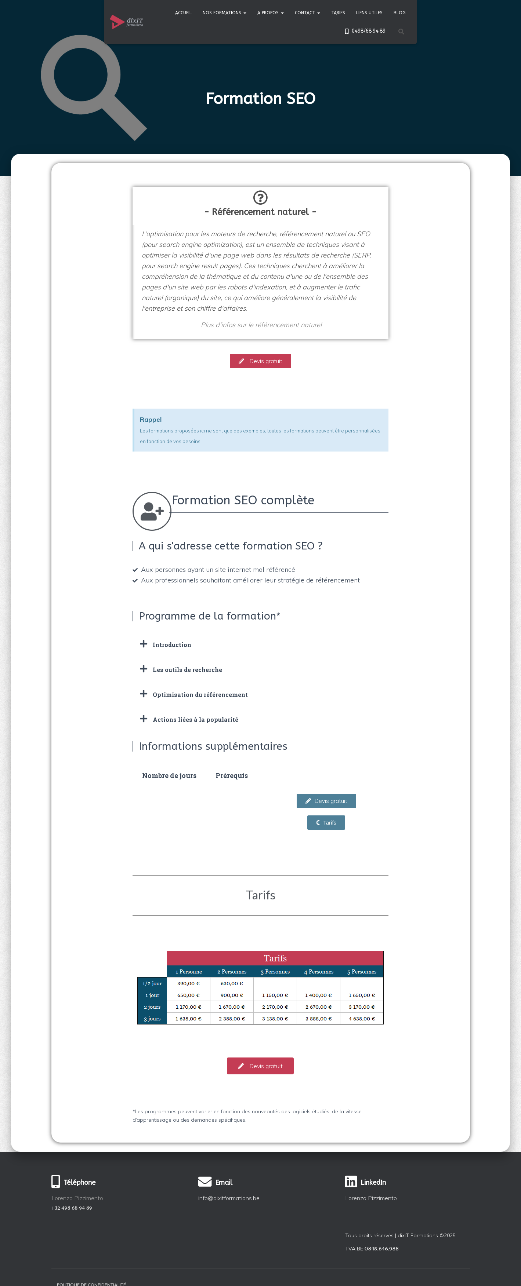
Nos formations (224, 12)
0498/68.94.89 (364, 31)
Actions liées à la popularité (195, 719)
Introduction (172, 645)
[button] (260, 361)
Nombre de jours (169, 775)
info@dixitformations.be (229, 1198)
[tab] (260, 644)
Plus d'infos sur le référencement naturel (261, 325)
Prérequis (232, 775)
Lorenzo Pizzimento (371, 1198)
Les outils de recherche (187, 669)
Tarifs (338, 12)
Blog (400, 12)
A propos (270, 12)
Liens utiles (369, 12)
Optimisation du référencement (200, 694)
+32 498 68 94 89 (71, 1207)
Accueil (183, 12)
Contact (307, 12)
